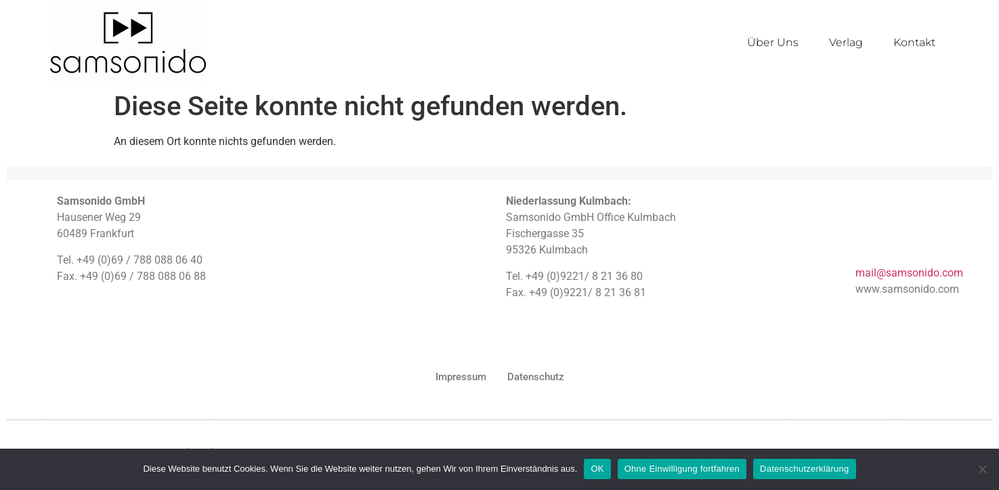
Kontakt (914, 42)
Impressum (460, 377)
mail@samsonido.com (909, 272)
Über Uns (773, 42)
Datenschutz (535, 377)
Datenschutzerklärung (804, 469)
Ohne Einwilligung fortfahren (682, 469)
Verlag (846, 42)
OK (597, 469)
